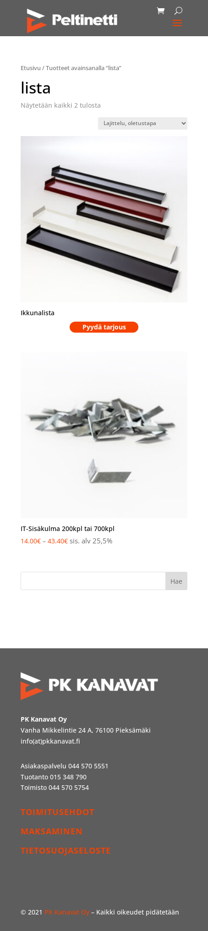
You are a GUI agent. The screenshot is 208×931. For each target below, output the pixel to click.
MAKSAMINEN (52, 831)
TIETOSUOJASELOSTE (66, 850)
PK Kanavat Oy (66, 912)
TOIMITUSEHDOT (57, 811)
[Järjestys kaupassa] (142, 123)
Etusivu (31, 68)
